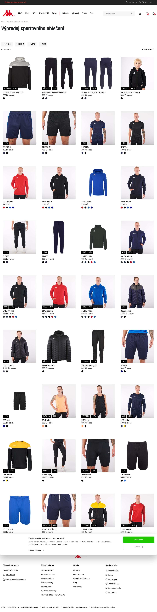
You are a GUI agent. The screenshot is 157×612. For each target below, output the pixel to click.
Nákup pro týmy (47, 583)
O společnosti (78, 574)
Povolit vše (138, 597)
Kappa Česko (112, 571)
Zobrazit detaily (35, 608)
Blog (75, 583)
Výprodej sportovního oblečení (17, 21)
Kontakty (76, 570)
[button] (140, 13)
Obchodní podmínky (48, 591)
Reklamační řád (46, 587)
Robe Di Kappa (112, 584)
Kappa (109, 575)
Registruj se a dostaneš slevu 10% (15, 2)
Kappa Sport (111, 580)
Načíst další (78, 545)
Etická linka (77, 587)
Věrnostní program (48, 574)
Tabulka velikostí (47, 570)
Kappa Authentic (113, 588)
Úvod (3, 21)
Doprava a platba (47, 579)
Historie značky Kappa (81, 579)
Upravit (139, 604)
